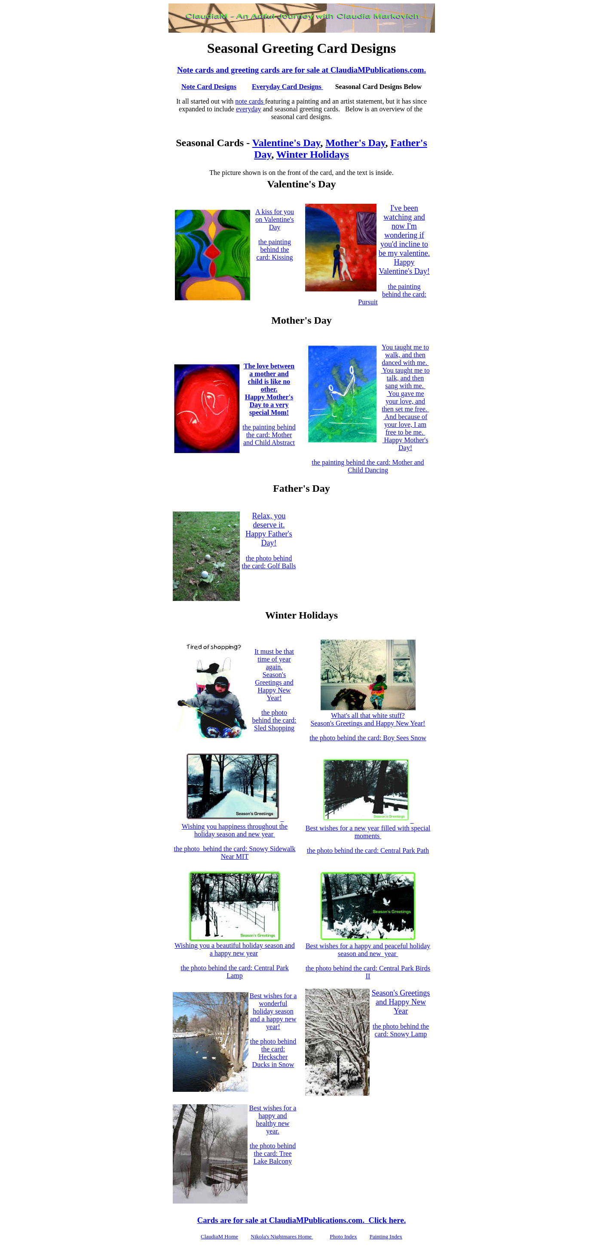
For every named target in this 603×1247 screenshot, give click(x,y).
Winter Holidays (312, 154)
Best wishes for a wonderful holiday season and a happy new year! (273, 1011)
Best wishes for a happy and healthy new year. (273, 1119)
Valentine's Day (286, 142)
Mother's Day (355, 142)
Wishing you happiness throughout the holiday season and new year (235, 826)
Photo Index (343, 1236)
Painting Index (386, 1236)
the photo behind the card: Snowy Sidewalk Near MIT (234, 852)
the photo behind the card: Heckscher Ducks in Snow (273, 1053)
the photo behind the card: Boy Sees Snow (367, 737)
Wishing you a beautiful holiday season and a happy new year (234, 946)
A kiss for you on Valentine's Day (274, 219)
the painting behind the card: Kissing (275, 249)
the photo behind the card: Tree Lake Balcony (273, 1153)
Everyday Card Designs (287, 86)
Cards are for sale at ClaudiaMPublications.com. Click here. (301, 1220)
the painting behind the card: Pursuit (392, 294)
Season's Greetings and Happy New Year (401, 1002)
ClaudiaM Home (219, 1236)
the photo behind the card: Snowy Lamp (401, 1030)
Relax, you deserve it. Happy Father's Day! (268, 529)
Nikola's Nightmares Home (282, 1236)
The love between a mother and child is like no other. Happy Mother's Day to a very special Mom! (269, 389)
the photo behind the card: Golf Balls (269, 562)
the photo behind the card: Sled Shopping (274, 720)
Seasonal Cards (210, 142)
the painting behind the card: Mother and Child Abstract (269, 434)
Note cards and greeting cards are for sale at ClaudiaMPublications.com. (301, 69)
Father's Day (301, 488)
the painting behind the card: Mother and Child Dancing (368, 466)
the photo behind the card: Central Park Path (368, 850)
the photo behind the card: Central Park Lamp (234, 971)
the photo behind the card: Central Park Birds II (368, 972)
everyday (248, 109)
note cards (250, 101)
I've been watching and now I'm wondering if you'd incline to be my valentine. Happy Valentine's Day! (404, 240)
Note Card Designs (208, 86)
